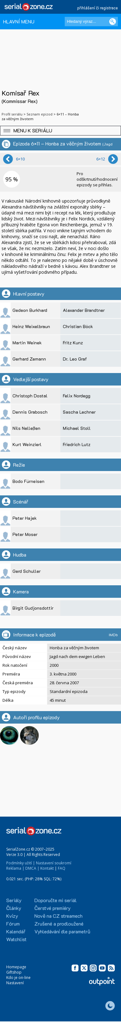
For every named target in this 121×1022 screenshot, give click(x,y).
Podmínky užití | (20, 863)
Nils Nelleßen (26, 428)
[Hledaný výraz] (91, 21)
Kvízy (12, 915)
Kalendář (15, 931)
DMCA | (32, 868)
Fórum (13, 923)
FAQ (61, 868)
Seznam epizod (40, 114)
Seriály (14, 900)
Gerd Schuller (27, 571)
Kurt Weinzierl (27, 444)
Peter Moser (25, 534)
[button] (60, 130)
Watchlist (16, 939)
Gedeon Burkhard (30, 310)
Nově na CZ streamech (58, 915)
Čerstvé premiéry (52, 908)
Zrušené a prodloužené (58, 923)
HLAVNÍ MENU (18, 21)
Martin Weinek (27, 343)
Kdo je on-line (18, 977)
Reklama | (15, 868)
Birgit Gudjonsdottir (33, 608)
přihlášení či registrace (97, 7)
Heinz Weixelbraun (31, 326)
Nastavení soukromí (53, 863)
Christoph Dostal (30, 396)
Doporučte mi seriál (55, 900)
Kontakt (47, 868)
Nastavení (15, 982)
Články (13, 908)
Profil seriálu (12, 114)
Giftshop (14, 972)
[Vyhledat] (112, 21)
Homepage (16, 967)
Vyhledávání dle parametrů (62, 931)
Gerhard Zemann (29, 359)
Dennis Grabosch (30, 412)
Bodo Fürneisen (28, 481)
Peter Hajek (25, 518)
